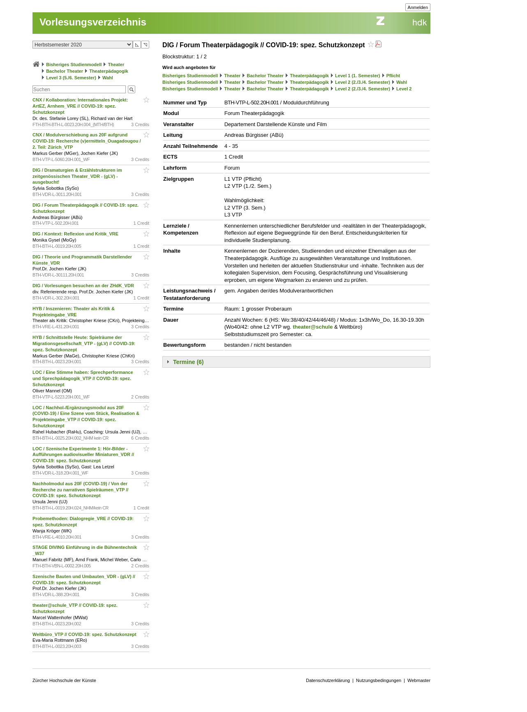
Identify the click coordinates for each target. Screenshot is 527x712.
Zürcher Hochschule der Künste (64, 680)
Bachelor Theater (64, 71)
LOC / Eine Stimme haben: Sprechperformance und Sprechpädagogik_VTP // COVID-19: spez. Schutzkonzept (82, 378)
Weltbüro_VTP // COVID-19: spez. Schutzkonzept (85, 634)
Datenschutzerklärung (328, 680)
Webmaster (418, 680)
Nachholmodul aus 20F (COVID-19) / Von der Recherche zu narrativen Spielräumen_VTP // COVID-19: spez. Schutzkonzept (80, 489)
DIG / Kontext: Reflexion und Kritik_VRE (76, 233)
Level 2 (403, 88)
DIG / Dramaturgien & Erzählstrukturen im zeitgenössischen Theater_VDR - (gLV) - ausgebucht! (77, 176)
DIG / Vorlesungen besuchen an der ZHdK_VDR (83, 285)
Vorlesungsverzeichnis (92, 22)
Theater (116, 64)
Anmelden (418, 7)
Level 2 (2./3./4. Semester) (362, 82)
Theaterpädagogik (108, 71)
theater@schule (313, 327)
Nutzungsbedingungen (378, 680)
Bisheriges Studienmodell (74, 64)
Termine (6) (188, 362)
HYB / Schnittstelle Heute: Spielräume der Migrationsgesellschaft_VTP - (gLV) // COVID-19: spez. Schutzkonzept (83, 343)
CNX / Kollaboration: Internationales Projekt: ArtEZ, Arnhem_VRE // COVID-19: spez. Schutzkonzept (80, 106)
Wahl (107, 77)
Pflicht (393, 75)
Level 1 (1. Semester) (357, 75)
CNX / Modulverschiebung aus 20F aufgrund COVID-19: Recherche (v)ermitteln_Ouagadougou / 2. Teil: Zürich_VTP (86, 141)
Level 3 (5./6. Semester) (71, 77)
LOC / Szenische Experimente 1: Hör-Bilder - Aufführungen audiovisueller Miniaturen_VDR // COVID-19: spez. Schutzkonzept (83, 454)
